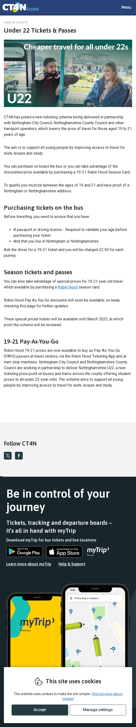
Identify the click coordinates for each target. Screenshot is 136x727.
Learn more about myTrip (28, 564)
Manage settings (98, 709)
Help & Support (72, 564)
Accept (40, 709)
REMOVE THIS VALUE (20, 7)
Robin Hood (68, 287)
